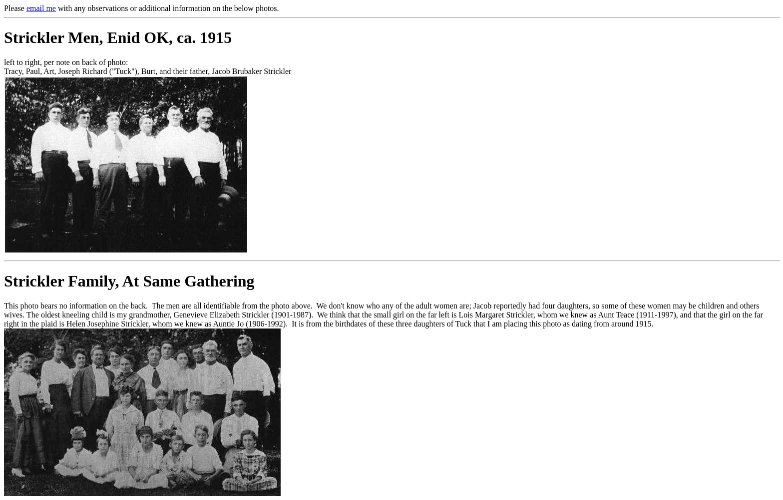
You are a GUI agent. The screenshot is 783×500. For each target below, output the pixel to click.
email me (41, 8)
